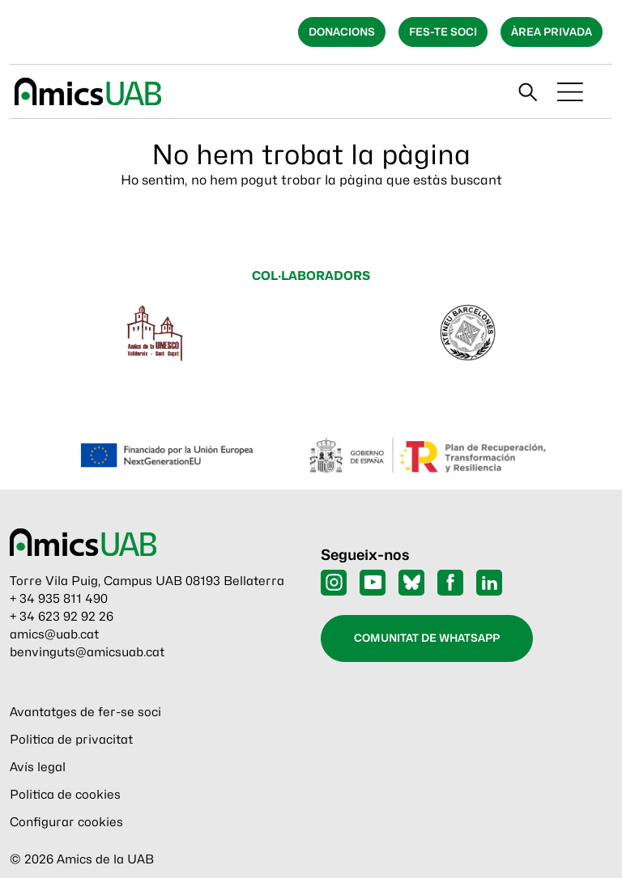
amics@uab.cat (54, 634)
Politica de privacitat (71, 739)
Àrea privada (551, 31)
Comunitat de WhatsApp (427, 637)
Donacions (342, 31)
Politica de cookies (65, 794)
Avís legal (38, 767)
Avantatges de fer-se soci (85, 712)
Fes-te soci (443, 31)
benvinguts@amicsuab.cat (87, 652)
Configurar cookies (66, 822)
